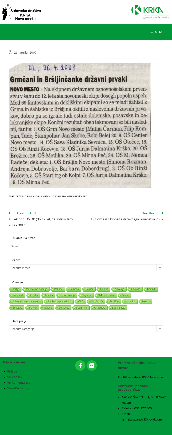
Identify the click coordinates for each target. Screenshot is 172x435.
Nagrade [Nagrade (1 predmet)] (86, 295)
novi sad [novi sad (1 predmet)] (135, 289)
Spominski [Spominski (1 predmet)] (81, 307)
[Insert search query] (86, 246)
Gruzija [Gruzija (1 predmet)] (104, 289)
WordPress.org (17, 388)
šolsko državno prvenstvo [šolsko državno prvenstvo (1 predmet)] (26, 301)
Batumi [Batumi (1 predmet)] (89, 289)
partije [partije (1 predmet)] (16, 289)
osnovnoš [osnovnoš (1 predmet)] (18, 295)
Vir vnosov (14, 377)
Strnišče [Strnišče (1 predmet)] (114, 301)
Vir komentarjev (18, 382)
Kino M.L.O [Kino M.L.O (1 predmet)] (96, 301)
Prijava (12, 371)
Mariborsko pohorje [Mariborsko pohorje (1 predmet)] (36, 289)
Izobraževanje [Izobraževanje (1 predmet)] (67, 295)
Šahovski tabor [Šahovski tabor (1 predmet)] (106, 295)
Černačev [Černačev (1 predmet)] (64, 307)
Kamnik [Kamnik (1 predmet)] (151, 289)
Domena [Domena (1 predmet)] (74, 289)
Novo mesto (58, 196)
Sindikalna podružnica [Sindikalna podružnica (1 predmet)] (59, 301)
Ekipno (45, 196)
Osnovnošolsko (77, 196)
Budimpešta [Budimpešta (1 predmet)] (118, 307)
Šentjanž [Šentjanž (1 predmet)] (17, 307)
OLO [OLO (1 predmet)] (80, 301)
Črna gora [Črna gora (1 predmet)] (99, 307)
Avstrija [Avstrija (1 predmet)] (49, 295)
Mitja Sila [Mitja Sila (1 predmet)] (130, 301)
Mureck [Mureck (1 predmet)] (48, 307)
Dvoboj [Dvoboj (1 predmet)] (125, 295)
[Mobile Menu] (157, 32)
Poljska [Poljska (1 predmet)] (34, 295)
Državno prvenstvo (27, 196)
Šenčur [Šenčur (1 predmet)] (33, 307)
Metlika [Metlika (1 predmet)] (146, 301)
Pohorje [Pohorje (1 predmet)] (58, 289)
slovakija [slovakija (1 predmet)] (119, 289)
